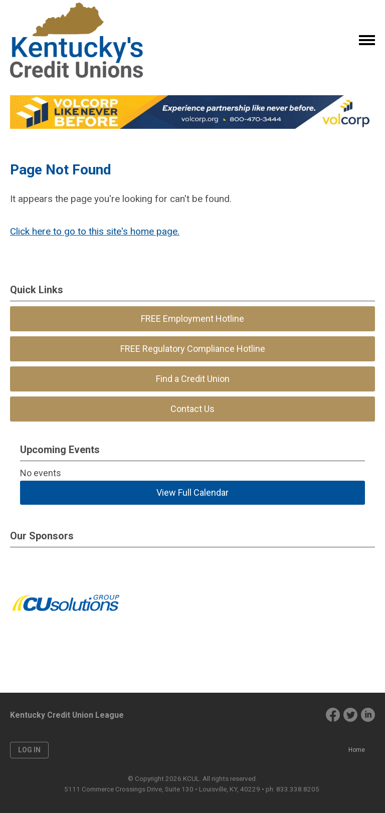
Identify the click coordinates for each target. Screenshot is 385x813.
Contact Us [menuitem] (192, 408)
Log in (29, 750)
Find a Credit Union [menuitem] (193, 378)
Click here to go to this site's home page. (94, 231)
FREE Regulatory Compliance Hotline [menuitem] (192, 348)
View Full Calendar (192, 492)
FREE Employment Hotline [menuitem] (192, 318)
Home (356, 749)
